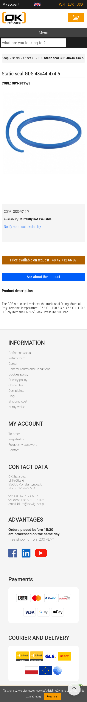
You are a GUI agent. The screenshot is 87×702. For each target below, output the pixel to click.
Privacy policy (17, 380)
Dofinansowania (19, 353)
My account (11, 4)
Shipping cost (17, 401)
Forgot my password (22, 445)
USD (80, 4)
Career (13, 364)
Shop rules (15, 385)
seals (16, 58)
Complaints (16, 391)
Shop (5, 58)
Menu (43, 32)
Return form (16, 358)
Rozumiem (53, 696)
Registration (16, 439)
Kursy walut (16, 407)
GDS (37, 58)
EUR (71, 4)
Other (27, 58)
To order (14, 434)
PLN (62, 4)
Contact (13, 450)
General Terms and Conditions (29, 369)
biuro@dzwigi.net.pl (30, 504)
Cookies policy (18, 374)
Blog (11, 396)
